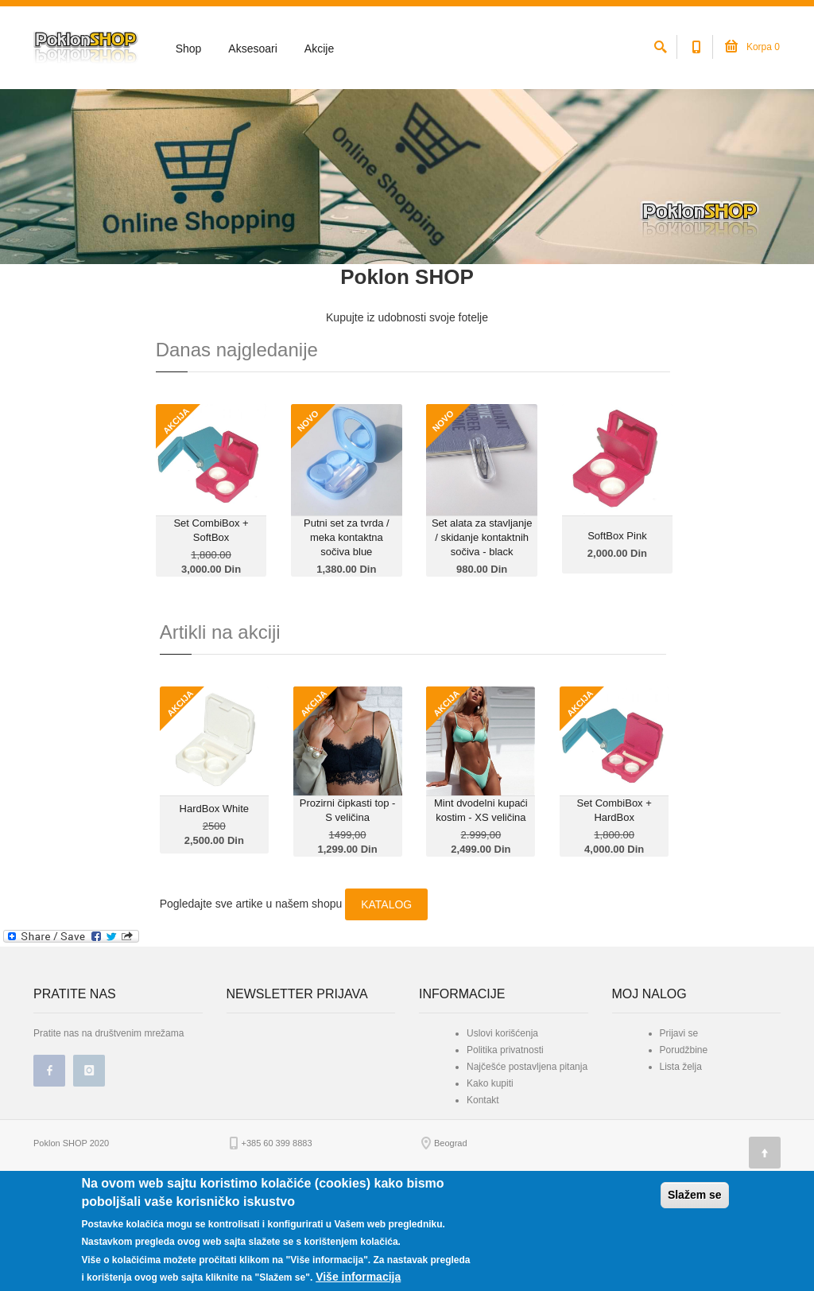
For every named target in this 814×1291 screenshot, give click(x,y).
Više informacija (358, 1276)
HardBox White (214, 898)
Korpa (752, 47)
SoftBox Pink (616, 625)
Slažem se (695, 1194)
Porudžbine (684, 1139)
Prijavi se (679, 1122)
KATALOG (386, 993)
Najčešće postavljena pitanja (527, 1155)
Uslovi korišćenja (502, 1122)
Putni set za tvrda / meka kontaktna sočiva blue (347, 626)
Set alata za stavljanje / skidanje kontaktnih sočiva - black (482, 626)
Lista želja (681, 1155)
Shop (189, 48)
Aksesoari (252, 48)
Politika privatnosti (505, 1139)
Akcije (319, 48)
